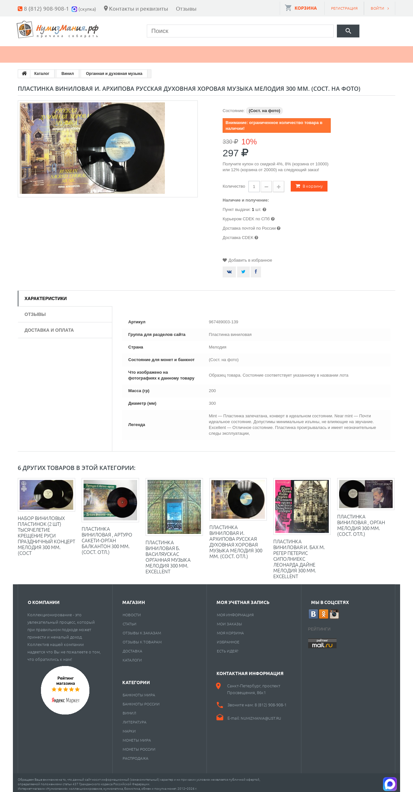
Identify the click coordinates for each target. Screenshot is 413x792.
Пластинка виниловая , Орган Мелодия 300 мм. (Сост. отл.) (361, 522)
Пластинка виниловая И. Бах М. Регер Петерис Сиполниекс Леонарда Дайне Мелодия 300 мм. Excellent (299, 556)
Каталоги (132, 657)
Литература (134, 719)
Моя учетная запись (243, 599)
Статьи (129, 620)
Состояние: (234, 107)
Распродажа (135, 755)
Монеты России (139, 746)
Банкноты (83, 51)
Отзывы (186, 8)
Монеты (36, 51)
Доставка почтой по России (249, 225)
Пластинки (210, 51)
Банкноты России (141, 700)
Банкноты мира (139, 691)
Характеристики (46, 295)
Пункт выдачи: (237, 206)
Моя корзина (230, 629)
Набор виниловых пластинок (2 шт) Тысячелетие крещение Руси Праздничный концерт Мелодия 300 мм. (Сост (46, 532)
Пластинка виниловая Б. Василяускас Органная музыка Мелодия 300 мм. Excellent (168, 554)
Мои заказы (229, 620)
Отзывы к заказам (142, 629)
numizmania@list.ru (261, 715)
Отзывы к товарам (142, 638)
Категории (136, 679)
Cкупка (297, 51)
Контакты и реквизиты (138, 8)
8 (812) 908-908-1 (46, 8)
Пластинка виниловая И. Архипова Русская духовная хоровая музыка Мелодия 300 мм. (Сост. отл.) (235, 539)
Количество (234, 183)
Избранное (228, 638)
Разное (257, 51)
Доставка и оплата (49, 327)
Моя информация (235, 611)
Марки (127, 51)
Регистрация (344, 8)
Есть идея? (227, 648)
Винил (129, 710)
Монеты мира (137, 737)
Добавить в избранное (250, 257)
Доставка (132, 648)
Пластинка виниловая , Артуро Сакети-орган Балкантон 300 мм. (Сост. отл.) (107, 537)
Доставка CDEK (238, 234)
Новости (132, 611)
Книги (165, 51)
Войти (377, 8)
